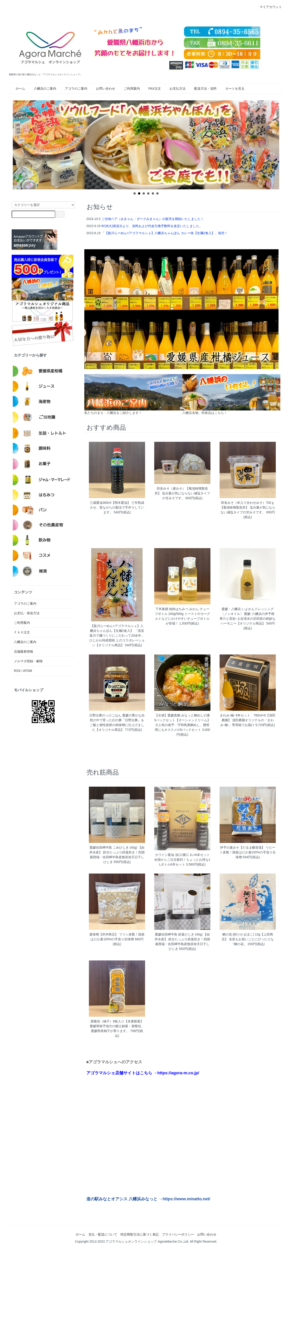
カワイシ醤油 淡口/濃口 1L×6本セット (182, 855)
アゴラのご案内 (73, 88)
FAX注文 (152, 88)
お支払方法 (175, 88)
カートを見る (232, 88)
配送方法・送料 (203, 88)
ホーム (17, 88)
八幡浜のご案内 (42, 88)
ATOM (27, 671)
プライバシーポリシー (178, 1234)
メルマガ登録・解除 (28, 661)
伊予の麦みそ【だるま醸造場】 (242, 847)
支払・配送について (102, 1234)
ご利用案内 (129, 88)
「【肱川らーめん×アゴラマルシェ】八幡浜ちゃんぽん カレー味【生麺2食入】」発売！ (164, 233)
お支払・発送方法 (27, 613)
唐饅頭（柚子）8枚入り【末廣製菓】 (116, 1021)
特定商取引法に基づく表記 (139, 1234)
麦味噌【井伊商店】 (103, 934)
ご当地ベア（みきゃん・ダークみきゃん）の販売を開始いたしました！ (152, 219)
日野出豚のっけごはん (105, 715)
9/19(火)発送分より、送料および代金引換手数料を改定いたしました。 (152, 226)
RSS (17, 671)
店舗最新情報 (23, 651)
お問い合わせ (102, 88)
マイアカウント (268, 7)
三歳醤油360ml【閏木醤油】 (110, 502)
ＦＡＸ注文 (22, 632)
